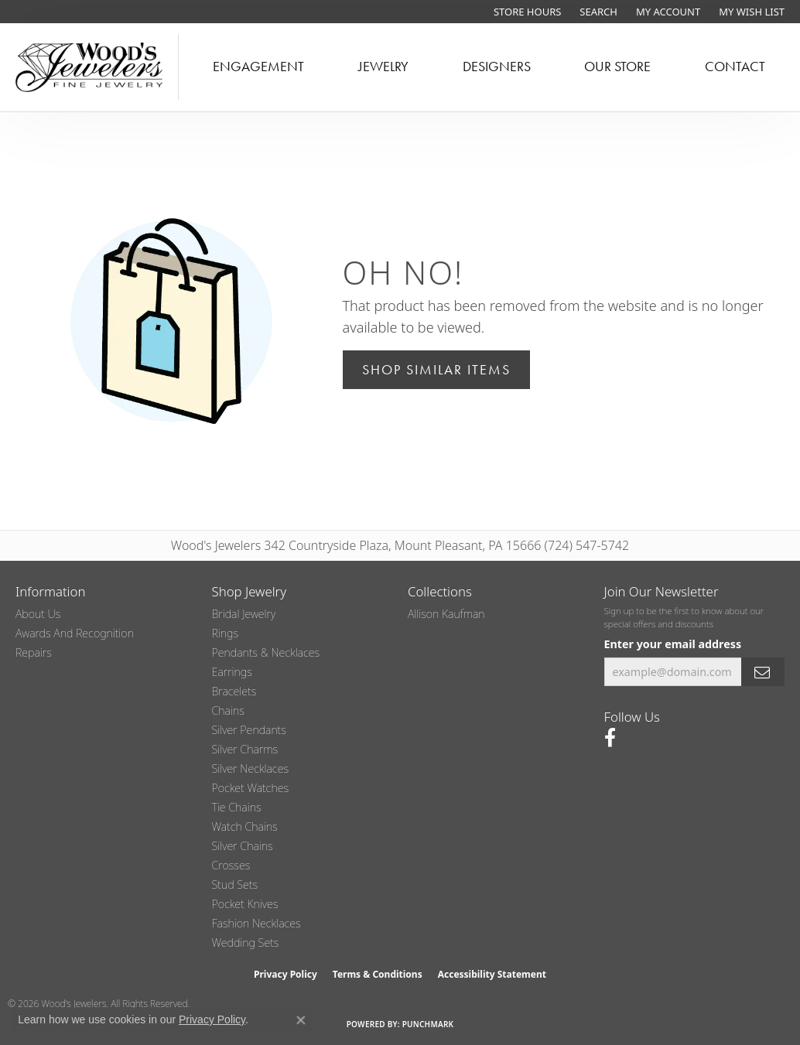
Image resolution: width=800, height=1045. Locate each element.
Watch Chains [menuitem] (245, 826)
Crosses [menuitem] (231, 865)
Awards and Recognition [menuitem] (74, 633)
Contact (735, 66)
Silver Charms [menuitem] (245, 749)
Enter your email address (673, 644)
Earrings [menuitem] (232, 671)
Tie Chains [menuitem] (237, 807)
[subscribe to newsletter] (763, 671)
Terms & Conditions (377, 974)
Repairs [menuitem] (33, 652)
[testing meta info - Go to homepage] (89, 67)
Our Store (617, 66)
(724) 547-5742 (587, 545)
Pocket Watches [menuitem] (250, 787)
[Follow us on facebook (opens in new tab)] (610, 738)
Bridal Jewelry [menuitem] (244, 613)
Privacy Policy (285, 974)
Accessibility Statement (492, 974)
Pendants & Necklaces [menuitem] (266, 652)
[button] (596, 11)
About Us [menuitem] (37, 613)
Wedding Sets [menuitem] (245, 942)
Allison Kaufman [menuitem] (446, 613)
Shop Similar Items (436, 369)
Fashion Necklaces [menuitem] (256, 923)
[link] (526, 11)
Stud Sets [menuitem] (235, 884)
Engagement (258, 66)
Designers (497, 66)
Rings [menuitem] (225, 633)
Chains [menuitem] (228, 710)
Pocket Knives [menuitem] (245, 903)
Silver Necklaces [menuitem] (250, 768)
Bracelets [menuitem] (234, 691)
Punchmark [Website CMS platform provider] (428, 1024)
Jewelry (383, 66)
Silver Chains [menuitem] (242, 845)
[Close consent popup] (301, 1020)
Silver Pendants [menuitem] (249, 729)
